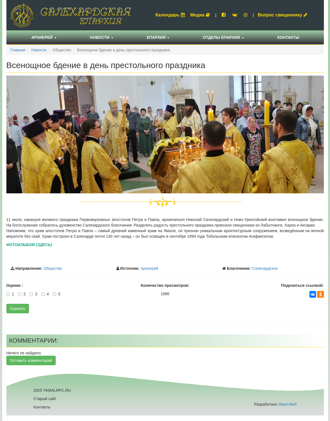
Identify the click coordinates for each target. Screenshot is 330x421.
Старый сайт (45, 398)
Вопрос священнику (282, 15)
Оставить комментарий (31, 360)
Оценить (18, 308)
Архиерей (44, 37)
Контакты (288, 37)
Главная (18, 50)
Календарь (170, 15)
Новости (101, 37)
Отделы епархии (223, 37)
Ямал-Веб (287, 404)
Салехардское (265, 268)
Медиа (200, 15)
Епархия (158, 37)
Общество (52, 268)
